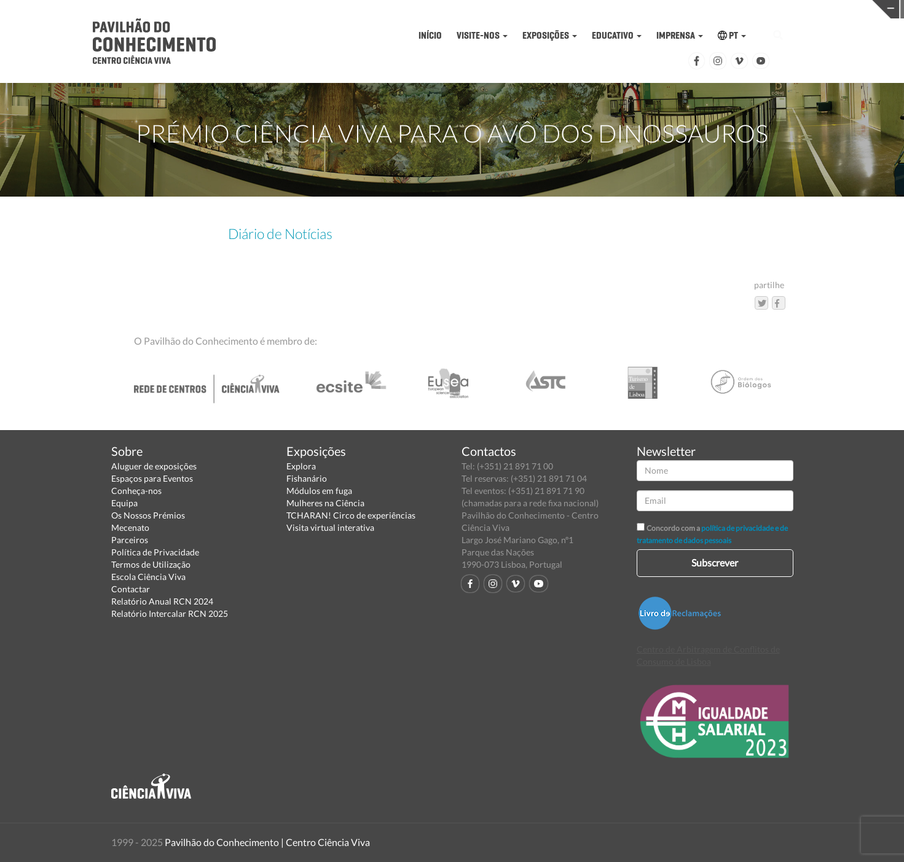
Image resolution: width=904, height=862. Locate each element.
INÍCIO (430, 35)
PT (732, 35)
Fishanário (306, 478)
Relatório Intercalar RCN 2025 (169, 613)
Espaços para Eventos (152, 478)
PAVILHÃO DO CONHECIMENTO (472, 9)
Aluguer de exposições (154, 466)
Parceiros (129, 540)
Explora (301, 466)
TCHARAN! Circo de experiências (350, 515)
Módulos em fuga (319, 490)
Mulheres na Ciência (325, 503)
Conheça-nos (136, 490)
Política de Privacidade (155, 552)
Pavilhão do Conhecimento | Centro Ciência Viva (267, 842)
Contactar (130, 589)
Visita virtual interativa (330, 527)
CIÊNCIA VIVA (668, 8)
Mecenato (130, 527)
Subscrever (714, 562)
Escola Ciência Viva (148, 576)
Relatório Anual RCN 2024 (162, 601)
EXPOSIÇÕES (549, 35)
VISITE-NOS (482, 35)
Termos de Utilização (151, 564)
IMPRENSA (679, 35)
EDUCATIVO (617, 35)
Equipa (124, 503)
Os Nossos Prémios (148, 515)
